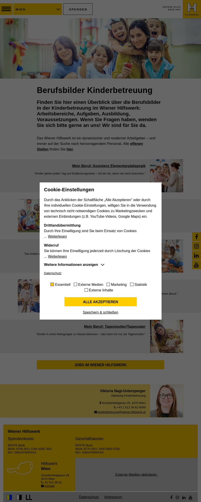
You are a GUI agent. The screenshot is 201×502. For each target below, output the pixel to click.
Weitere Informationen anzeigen (71, 265)
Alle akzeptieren (100, 302)
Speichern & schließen (100, 312)
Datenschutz (53, 273)
